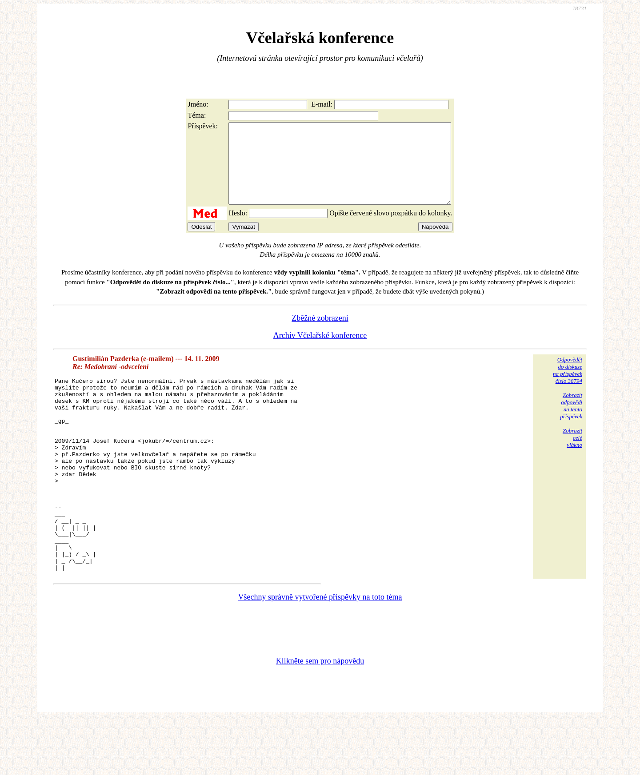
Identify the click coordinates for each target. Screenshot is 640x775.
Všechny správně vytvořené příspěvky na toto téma (320, 651)
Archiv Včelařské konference (320, 351)
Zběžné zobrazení (320, 334)
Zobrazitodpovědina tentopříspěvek (571, 422)
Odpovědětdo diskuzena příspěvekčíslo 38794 (567, 386)
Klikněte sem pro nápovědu (320, 715)
